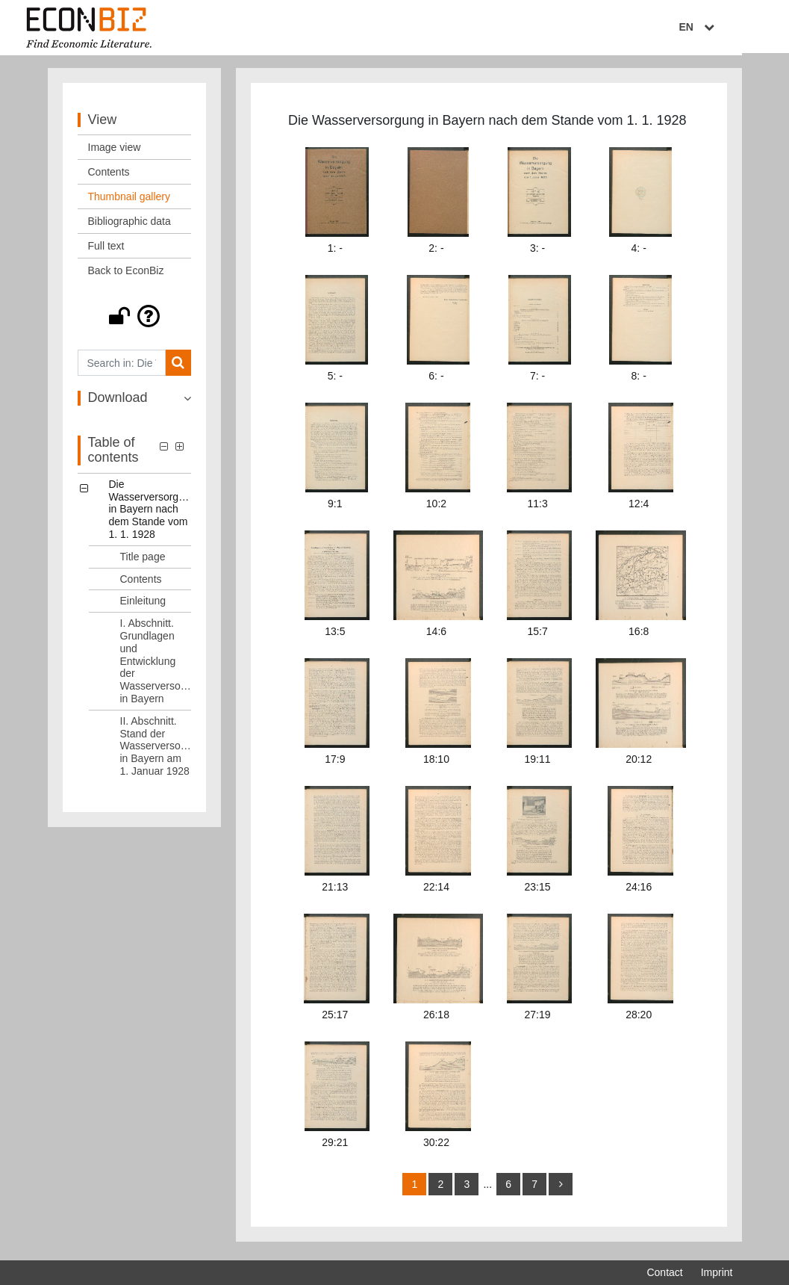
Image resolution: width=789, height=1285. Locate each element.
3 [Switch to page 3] (467, 1188)
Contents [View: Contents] (109, 176)
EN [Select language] (721, 28)
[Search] (178, 366)
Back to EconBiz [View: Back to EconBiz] (126, 274)
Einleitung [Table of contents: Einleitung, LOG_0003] (143, 604)
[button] (135, 319)
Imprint (717, 1272)
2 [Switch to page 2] (441, 1188)
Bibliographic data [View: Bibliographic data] (129, 225)
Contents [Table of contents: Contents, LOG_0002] (141, 582)
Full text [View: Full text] (106, 250)
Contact (664, 1272)
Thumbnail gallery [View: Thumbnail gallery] (129, 200)
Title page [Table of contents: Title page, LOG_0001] (143, 560)
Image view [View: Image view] (114, 151)
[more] (561, 1188)
